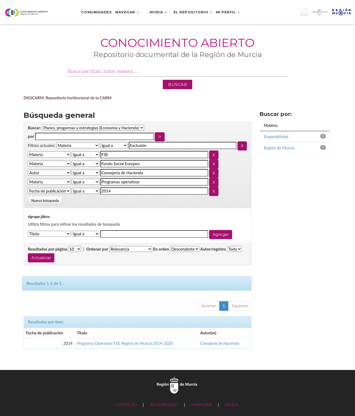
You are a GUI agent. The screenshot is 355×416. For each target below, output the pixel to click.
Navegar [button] (127, 12)
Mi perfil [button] (228, 12)
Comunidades (96, 12)
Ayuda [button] (158, 12)
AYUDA (231, 404)
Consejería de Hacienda (219, 343)
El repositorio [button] (192, 12)
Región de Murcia (279, 147)
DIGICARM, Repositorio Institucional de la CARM (68, 97)
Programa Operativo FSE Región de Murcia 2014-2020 (125, 343)
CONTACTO (126, 404)
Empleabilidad (276, 136)
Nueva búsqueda (45, 200)
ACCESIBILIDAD (164, 404)
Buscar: (34, 127)
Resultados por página (47, 249)
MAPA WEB (201, 404)
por (31, 136)
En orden (161, 249)
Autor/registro (213, 249)
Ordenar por (97, 249)
